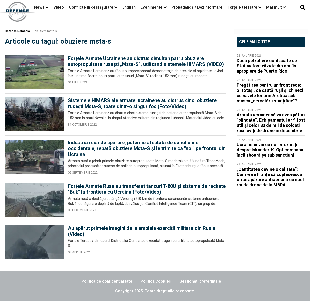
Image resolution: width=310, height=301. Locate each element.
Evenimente (151, 7)
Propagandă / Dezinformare (197, 7)
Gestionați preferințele (200, 281)
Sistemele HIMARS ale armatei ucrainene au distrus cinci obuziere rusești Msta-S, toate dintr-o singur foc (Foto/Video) (142, 103)
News (39, 7)
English (129, 7)
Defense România (17, 31)
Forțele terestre (242, 7)
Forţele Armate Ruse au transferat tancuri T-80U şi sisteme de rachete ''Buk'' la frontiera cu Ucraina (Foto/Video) (147, 189)
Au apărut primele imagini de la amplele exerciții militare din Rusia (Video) (141, 231)
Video (58, 7)
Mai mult (276, 7)
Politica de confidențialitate (107, 281)
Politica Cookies (156, 281)
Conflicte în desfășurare (91, 7)
